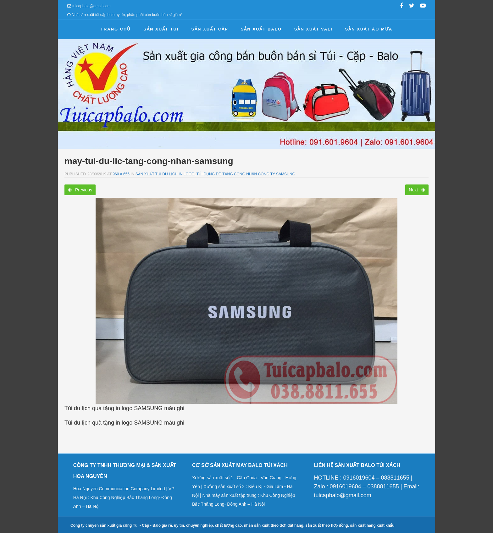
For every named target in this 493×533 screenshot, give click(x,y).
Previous (80, 189)
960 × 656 (121, 174)
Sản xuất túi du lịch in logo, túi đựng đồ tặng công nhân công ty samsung (215, 174)
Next (417, 189)
